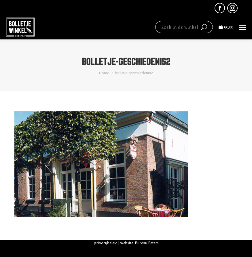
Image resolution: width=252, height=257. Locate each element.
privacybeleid (106, 242)
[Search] (184, 27)
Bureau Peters (146, 242)
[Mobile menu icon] (242, 27)
